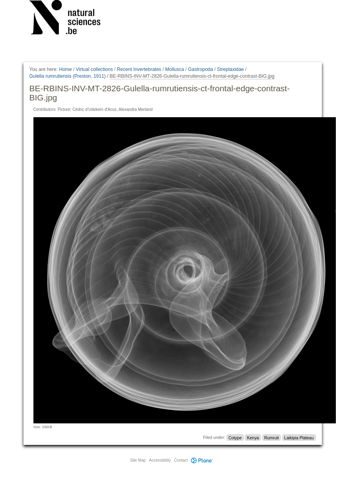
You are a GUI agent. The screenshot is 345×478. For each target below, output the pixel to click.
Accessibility (160, 460)
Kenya (253, 437)
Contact (180, 460)
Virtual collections (94, 69)
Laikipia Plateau (299, 437)
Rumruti (271, 437)
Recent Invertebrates (139, 69)
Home (65, 69)
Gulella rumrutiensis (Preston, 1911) (67, 76)
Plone (202, 460)
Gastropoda (200, 69)
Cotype (235, 437)
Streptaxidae (230, 69)
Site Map (138, 460)
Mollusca (174, 69)
